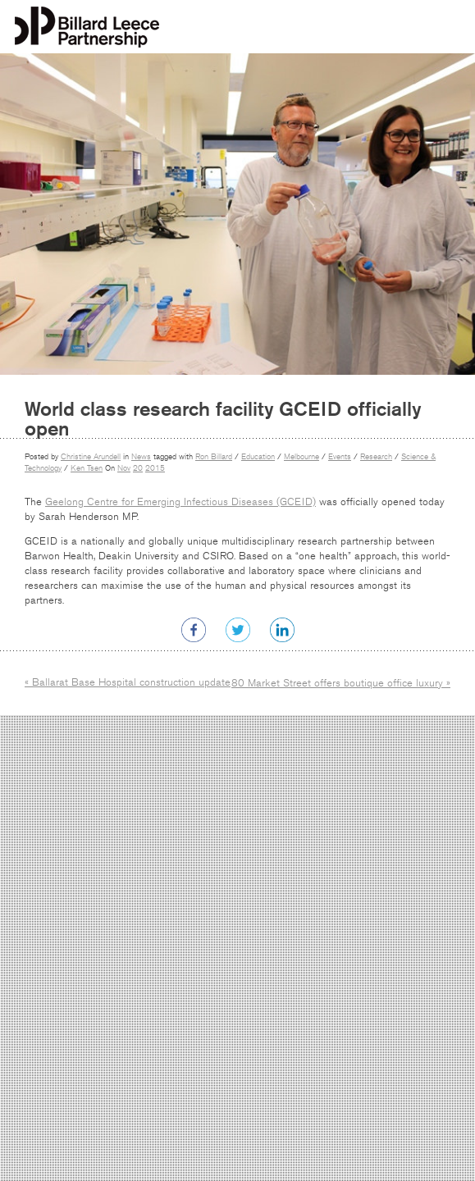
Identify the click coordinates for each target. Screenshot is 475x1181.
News (141, 457)
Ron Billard (213, 457)
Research (376, 457)
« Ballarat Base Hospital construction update (128, 682)
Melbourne (301, 457)
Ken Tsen (87, 468)
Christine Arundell (91, 457)
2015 (155, 468)
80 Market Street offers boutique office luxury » (340, 683)
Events (339, 457)
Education (258, 457)
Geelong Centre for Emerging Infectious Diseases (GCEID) (180, 501)
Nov (123, 468)
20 (138, 468)
